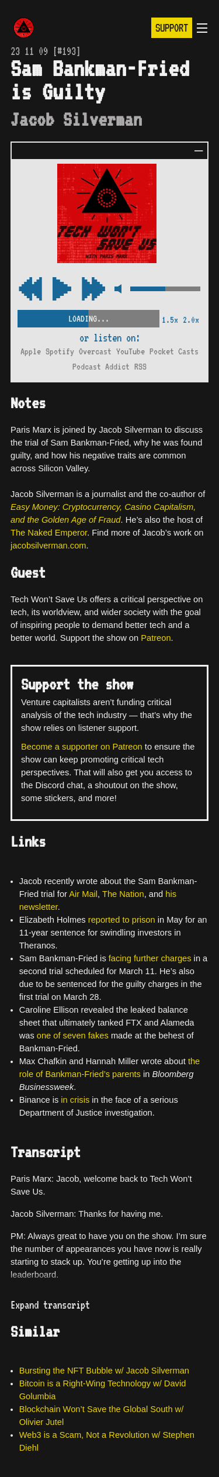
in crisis (75, 1100)
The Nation (123, 894)
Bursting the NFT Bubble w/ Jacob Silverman (104, 1370)
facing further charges (150, 958)
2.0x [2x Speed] (191, 320)
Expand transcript (50, 1305)
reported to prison (121, 919)
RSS (140, 366)
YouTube (130, 351)
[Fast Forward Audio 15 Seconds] (30, 289)
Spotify (60, 351)
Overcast (95, 351)
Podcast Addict (101, 366)
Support (171, 28)
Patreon (156, 638)
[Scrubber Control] (88, 317)
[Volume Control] (165, 289)
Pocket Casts (174, 351)
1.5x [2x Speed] (170, 320)
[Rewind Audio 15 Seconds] (93, 289)
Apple (30, 351)
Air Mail (83, 894)
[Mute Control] (117, 289)
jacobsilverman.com (48, 545)
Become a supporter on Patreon (81, 746)
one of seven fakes (73, 1035)
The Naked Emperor (49, 532)
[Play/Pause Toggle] (62, 289)
